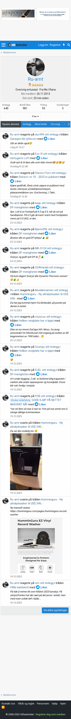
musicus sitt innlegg (47, 316)
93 (43, 108)
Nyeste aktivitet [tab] (10, 124)
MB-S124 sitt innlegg (48, 248)
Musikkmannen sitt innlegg (51, 290)
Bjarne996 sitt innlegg (48, 229)
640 (6, 108)
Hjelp (55, 703)
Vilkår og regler (26, 703)
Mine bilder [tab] (41, 124)
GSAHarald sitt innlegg (49, 267)
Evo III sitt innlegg (46, 154)
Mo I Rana (50, 89)
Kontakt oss (8, 703)
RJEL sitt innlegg (45, 370)
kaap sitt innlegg (45, 203)
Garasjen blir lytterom (23, 139)
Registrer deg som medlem (51, 714)
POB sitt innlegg (45, 396)
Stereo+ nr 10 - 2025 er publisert (39, 177)
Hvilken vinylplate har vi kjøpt (36, 320)
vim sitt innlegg (44, 583)
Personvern (43, 703)
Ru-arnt (14, 134)
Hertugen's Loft (19, 158)
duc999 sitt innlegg (46, 134)
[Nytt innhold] (64, 45)
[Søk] (68, 45)
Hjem (63, 703)
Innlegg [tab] (27, 124)
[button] (3, 45)
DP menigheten (19, 207)
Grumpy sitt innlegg (47, 347)
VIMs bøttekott (19, 587)
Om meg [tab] (55, 124)
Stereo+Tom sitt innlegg (50, 173)
